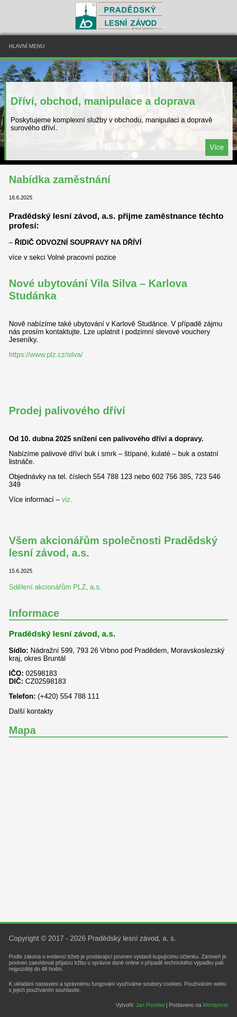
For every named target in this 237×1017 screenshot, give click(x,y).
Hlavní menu (26, 46)
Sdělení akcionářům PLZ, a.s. (55, 587)
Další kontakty (31, 711)
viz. (67, 499)
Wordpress (215, 1005)
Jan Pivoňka (150, 1005)
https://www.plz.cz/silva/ (46, 354)
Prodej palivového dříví (67, 410)
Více (217, 147)
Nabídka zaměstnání (60, 179)
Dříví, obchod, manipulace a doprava (103, 101)
